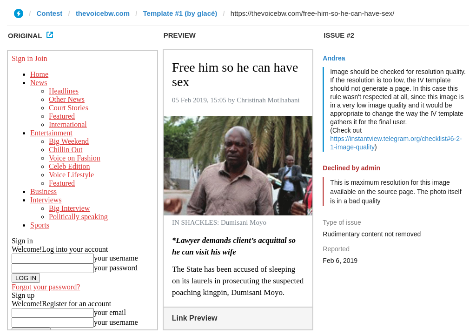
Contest (50, 13)
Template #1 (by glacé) (180, 13)
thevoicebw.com (103, 13)
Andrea (334, 58)
